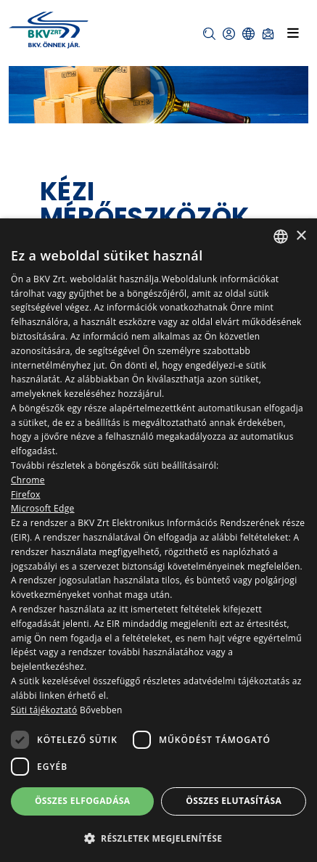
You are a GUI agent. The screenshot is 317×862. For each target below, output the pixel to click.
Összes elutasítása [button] (233, 801)
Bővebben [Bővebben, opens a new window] (101, 710)
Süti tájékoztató (44, 710)
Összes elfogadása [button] (83, 801)
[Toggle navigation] (293, 32)
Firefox (26, 494)
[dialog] (158, 540)
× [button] (300, 236)
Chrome (28, 480)
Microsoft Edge (43, 508)
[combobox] (280, 236)
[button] (209, 34)
